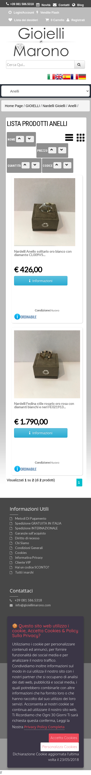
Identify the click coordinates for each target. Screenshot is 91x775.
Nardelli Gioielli (54, 106)
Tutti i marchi (24, 572)
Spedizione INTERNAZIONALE (36, 528)
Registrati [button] (75, 20)
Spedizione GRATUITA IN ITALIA (38, 523)
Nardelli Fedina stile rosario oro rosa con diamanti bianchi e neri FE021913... (44, 405)
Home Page (14, 106)
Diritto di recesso (27, 538)
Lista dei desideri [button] (23, 20)
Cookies (21, 553)
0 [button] (54, 20)
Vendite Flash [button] (47, 12)
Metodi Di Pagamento (30, 518)
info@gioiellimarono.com (33, 605)
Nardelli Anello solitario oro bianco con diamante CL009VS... (43, 253)
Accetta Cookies (63, 737)
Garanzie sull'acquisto (30, 533)
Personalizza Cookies (59, 746)
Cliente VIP (23, 562)
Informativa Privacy (29, 557)
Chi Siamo (22, 543)
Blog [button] (78, 5)
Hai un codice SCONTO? (32, 567)
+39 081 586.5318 (28, 600)
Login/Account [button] (21, 12)
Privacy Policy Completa (44, 726)
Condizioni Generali (29, 548)
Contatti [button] (61, 5)
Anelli (72, 106)
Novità (43, 5)
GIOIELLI (33, 106)
